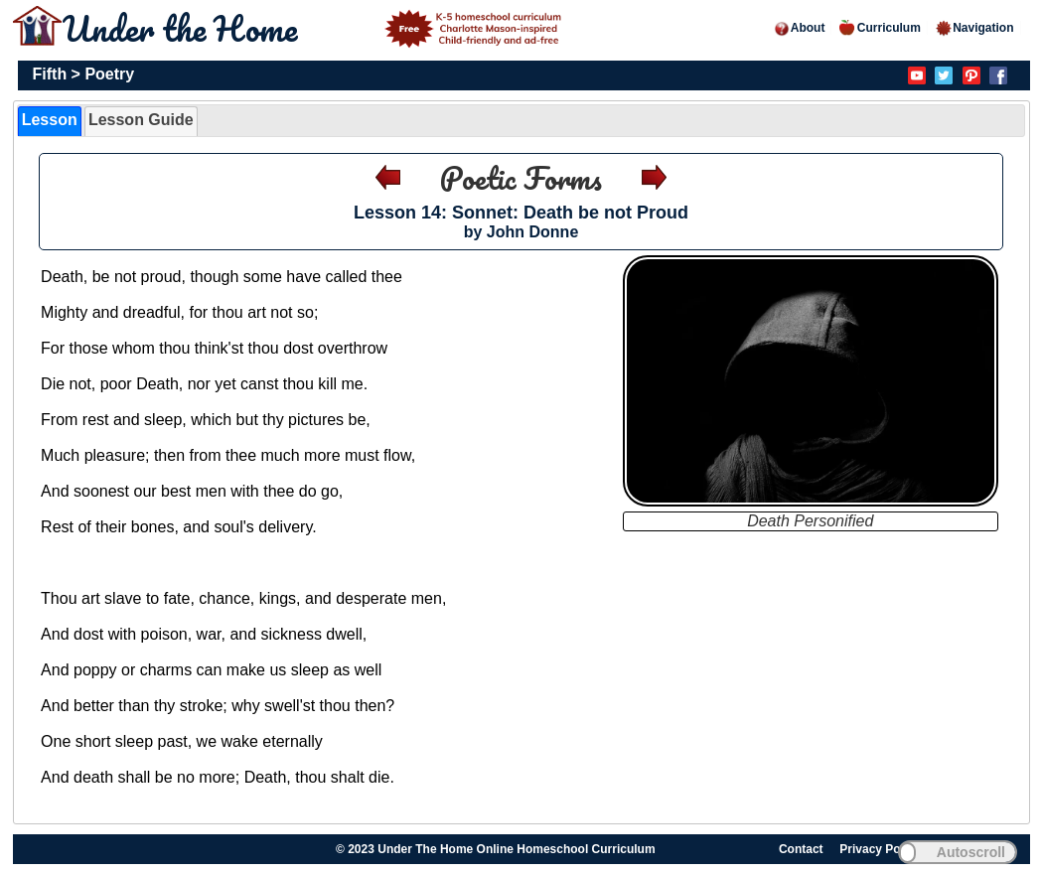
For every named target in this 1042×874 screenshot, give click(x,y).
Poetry (109, 74)
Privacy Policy (879, 849)
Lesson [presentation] (49, 119)
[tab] (49, 121)
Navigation (974, 28)
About (799, 28)
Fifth (50, 74)
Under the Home (315, 28)
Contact (801, 849)
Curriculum (880, 28)
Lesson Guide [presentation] (141, 119)
